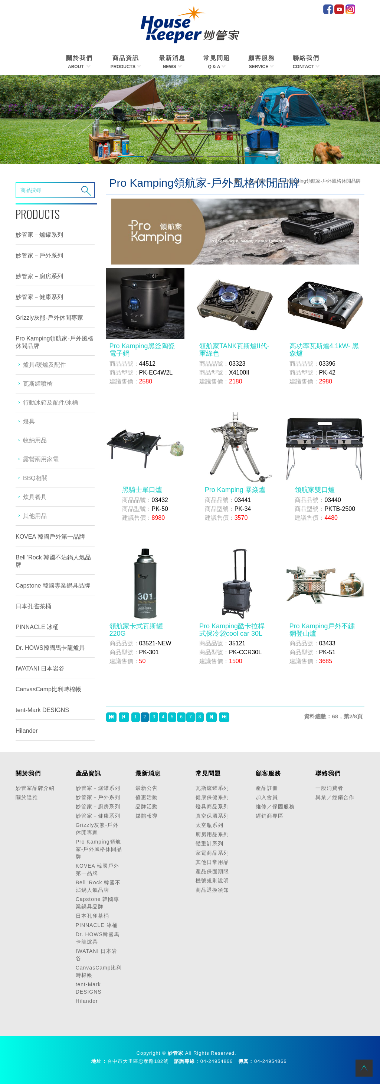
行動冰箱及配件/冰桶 (50, 402)
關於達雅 (27, 797)
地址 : (98, 1061)
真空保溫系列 (212, 816)
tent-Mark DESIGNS (42, 710)
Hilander (27, 731)
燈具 (29, 421)
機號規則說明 (212, 881)
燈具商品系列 (212, 806)
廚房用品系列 (212, 834)
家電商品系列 (212, 853)
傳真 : (245, 1061)
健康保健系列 (212, 797)
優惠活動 (146, 797)
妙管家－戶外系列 (39, 255)
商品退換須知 (212, 890)
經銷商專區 (270, 816)
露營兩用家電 (41, 459)
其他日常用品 (212, 862)
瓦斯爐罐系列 (212, 788)
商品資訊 (258, 181)
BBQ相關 (35, 478)
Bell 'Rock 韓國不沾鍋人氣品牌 (53, 561)
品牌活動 (146, 806)
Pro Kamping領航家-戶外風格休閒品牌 (55, 342)
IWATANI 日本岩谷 (40, 668)
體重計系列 (209, 844)
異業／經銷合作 (334, 797)
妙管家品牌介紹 (35, 788)
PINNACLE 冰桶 (37, 627)
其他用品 (35, 516)
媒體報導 (146, 816)
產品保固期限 (212, 871)
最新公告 (146, 788)
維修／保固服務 (275, 806)
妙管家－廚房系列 (39, 276)
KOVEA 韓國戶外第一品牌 (50, 536)
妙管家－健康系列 (39, 297)
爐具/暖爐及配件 (44, 365)
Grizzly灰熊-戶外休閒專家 (49, 318)
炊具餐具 (35, 497)
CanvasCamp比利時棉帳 (48, 689)
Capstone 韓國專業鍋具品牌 (53, 585)
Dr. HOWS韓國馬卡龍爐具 (50, 648)
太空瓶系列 (209, 825)
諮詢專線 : (186, 1061)
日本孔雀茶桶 (33, 606)
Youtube (339, 9)
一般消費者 (329, 788)
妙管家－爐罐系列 (39, 235)
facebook (328, 9)
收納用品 (35, 440)
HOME (190, 24)
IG (350, 9)
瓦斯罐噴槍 (38, 383)
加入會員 (267, 797)
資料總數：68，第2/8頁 (333, 716)
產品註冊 (267, 788)
